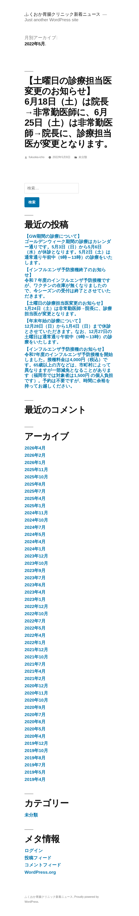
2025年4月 (35, 498)
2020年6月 (35, 721)
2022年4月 (35, 635)
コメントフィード (42, 865)
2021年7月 (35, 664)
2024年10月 (36, 520)
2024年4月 (35, 541)
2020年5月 (35, 729)
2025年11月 (36, 469)
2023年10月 (36, 563)
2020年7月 (35, 714)
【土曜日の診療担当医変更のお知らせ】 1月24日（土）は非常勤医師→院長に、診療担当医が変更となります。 (68, 308)
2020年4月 (35, 736)
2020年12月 (36, 685)
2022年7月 (35, 621)
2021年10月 (36, 657)
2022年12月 (36, 606)
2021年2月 (35, 678)
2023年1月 (35, 599)
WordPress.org (40, 872)
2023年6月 (35, 584)
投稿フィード (38, 857)
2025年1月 (35, 505)
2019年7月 (35, 765)
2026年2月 (35, 455)
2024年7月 (35, 527)
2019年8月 (35, 757)
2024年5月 (35, 534)
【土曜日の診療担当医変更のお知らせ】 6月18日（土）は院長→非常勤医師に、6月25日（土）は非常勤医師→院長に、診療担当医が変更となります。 (68, 112)
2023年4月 (35, 592)
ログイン (33, 850)
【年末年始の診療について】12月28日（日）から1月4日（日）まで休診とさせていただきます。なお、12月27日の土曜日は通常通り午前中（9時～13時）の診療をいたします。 (68, 331)
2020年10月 (36, 700)
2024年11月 (36, 512)
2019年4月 (35, 779)
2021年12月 (36, 649)
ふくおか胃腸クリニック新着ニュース (62, 14)
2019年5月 (35, 772)
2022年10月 (36, 613)
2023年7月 (35, 577)
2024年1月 (35, 549)
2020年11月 (36, 693)
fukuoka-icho (37, 157)
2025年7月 (35, 491)
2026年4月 (35, 448)
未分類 (83, 157)
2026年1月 (35, 462)
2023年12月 (36, 556)
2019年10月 (36, 750)
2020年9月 (35, 707)
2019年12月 (36, 743)
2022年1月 (35, 642)
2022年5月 (35, 628)
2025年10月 (36, 476)
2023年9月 (35, 570)
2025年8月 (35, 484)
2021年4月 (35, 671)
